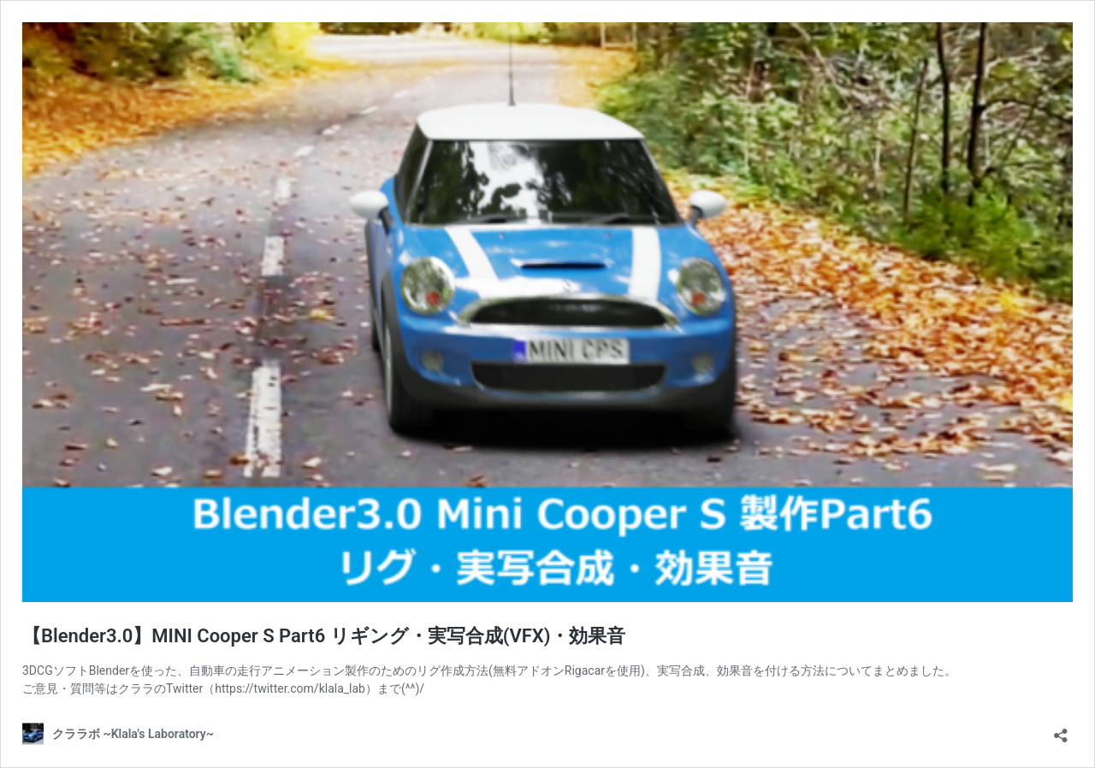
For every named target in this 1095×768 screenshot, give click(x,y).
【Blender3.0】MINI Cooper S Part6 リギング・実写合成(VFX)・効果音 (323, 636)
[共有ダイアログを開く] (1061, 730)
